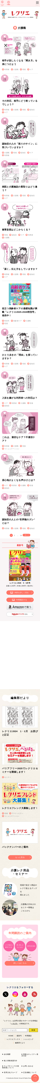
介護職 (15, 69)
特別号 (6, 321)
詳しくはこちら (20, 962)
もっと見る (20, 857)
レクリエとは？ (2, 5)
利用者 (6, 69)
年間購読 (8, 4)
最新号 (19, 1035)
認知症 (32, 110)
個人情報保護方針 (10, 1061)
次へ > (27, 535)
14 (21, 535)
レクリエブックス (13, 1039)
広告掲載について (29, 1072)
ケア (31, 69)
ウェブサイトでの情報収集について (10, 1067)
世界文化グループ (10, 1072)
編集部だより (20, 1043)
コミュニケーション (11, 449)
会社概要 (7, 1054)
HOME (10, 1035)
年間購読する (21, 600)
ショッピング (28, 1039)
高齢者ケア (17, 321)
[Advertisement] (20, 640)
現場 (24, 69)
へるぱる (14, 1023)
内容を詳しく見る (22, 592)
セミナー (7, 777)
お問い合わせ (28, 1066)
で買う (20, 614)
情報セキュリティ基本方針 (29, 1055)
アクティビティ (17, 813)
